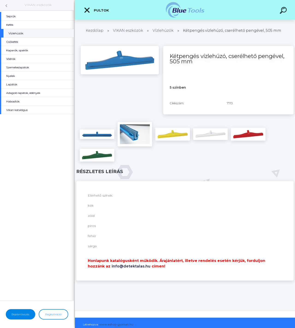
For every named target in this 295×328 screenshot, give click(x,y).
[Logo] (185, 10)
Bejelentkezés (20, 314)
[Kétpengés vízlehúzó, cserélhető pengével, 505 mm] (120, 48)
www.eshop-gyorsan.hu (116, 324)
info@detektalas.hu (131, 266)
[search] (284, 11)
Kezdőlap (94, 30)
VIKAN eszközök (38, 5)
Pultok (96, 10)
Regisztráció (53, 314)
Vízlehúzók (163, 30)
